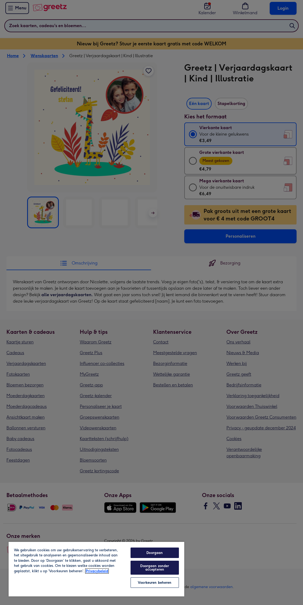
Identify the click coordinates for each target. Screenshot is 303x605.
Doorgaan (154, 553)
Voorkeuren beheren (154, 583)
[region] (96, 568)
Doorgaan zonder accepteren (154, 567)
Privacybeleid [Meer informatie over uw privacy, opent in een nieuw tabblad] (97, 571)
